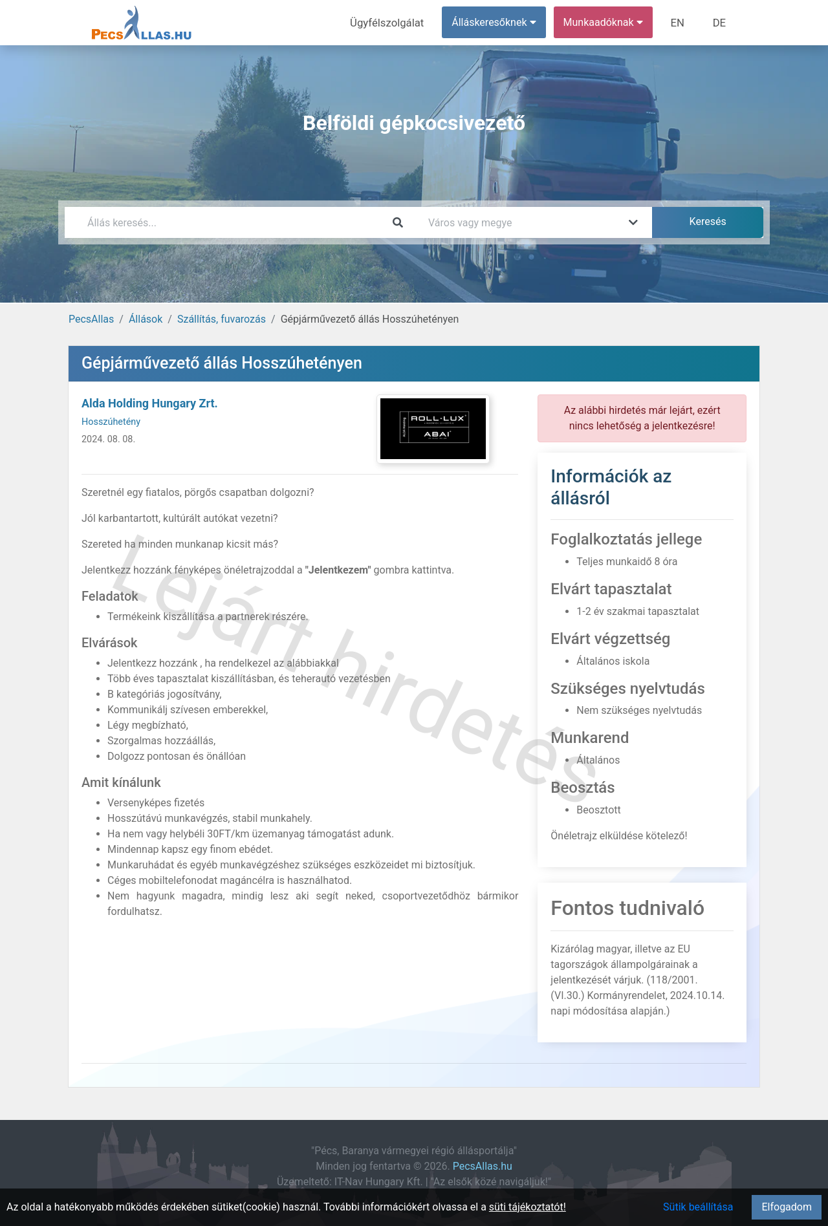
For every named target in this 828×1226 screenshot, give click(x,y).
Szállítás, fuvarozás (221, 319)
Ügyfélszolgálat (392, 22)
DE (720, 22)
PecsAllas (91, 319)
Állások (145, 319)
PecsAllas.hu (482, 1166)
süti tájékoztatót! (527, 1207)
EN (680, 22)
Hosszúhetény (111, 421)
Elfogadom (786, 1207)
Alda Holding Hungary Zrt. (150, 403)
